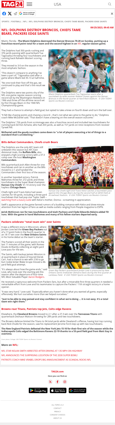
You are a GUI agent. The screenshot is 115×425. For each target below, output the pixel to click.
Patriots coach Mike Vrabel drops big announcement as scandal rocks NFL (46, 359)
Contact (57, 408)
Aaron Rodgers (36, 276)
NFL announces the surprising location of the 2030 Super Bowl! (39, 355)
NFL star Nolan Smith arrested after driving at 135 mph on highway (41, 350)
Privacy (57, 412)
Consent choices (57, 415)
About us (57, 418)
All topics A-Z (58, 405)
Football (16, 21)
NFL (25, 21)
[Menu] (29, 4)
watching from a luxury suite (16, 199)
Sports (5, 21)
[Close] (112, 13)
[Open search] (110, 4)
